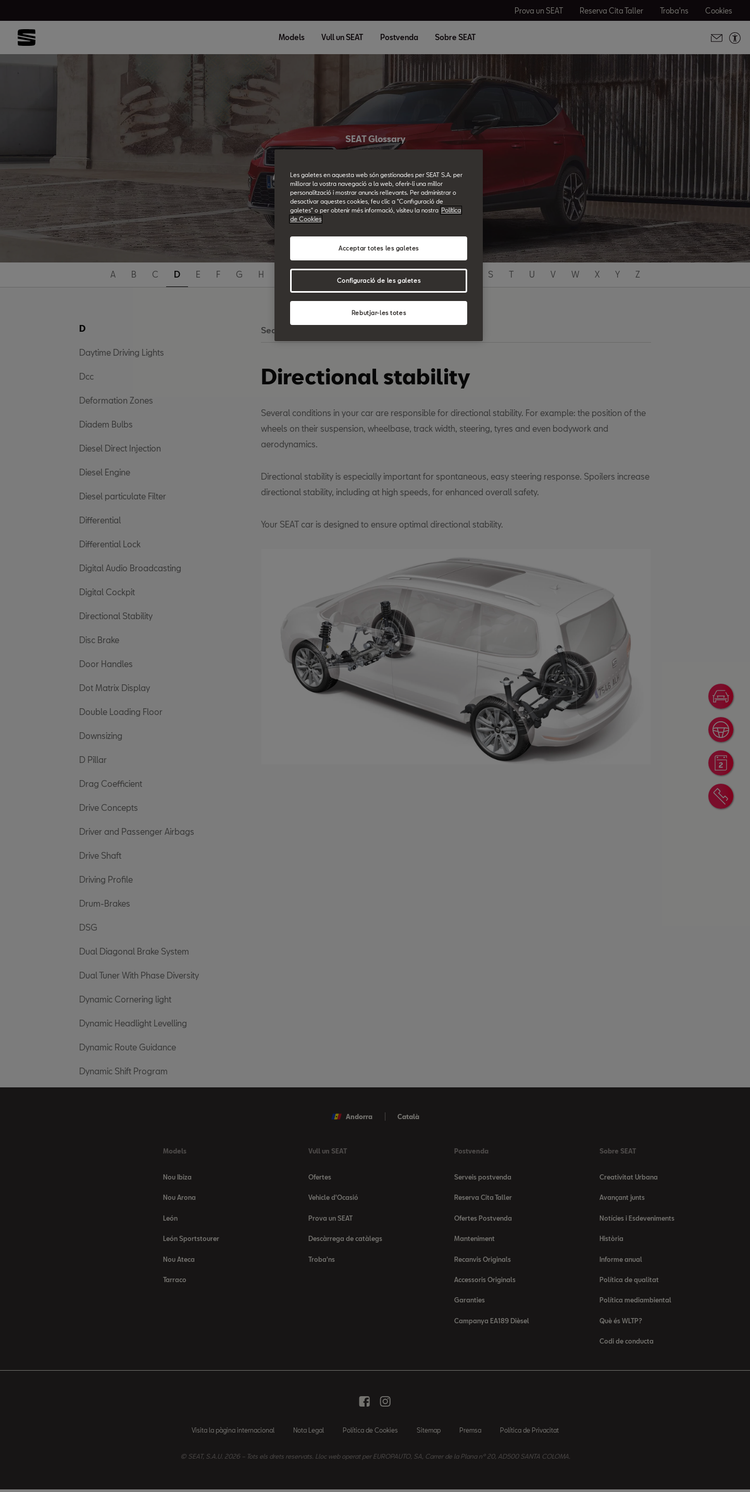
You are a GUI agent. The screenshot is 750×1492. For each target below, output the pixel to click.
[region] (378, 245)
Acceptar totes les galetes (379, 248)
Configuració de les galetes (378, 280)
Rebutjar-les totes (379, 312)
